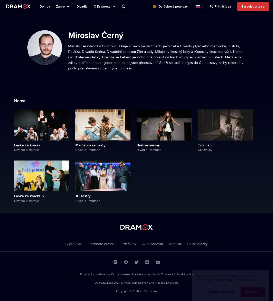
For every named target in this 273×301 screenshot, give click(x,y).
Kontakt (175, 243)
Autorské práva (183, 274)
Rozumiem (253, 288)
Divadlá (82, 6)
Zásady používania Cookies (154, 274)
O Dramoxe (102, 6)
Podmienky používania (94, 274)
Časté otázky (197, 243)
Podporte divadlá (101, 243)
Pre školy (128, 243)
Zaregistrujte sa (253, 6)
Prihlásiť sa (223, 6)
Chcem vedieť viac (220, 288)
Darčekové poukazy (173, 6)
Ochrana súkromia (122, 274)
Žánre (60, 6)
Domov (45, 6)
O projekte (73, 243)
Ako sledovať (152, 243)
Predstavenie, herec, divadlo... (124, 6)
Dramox (18, 6)
